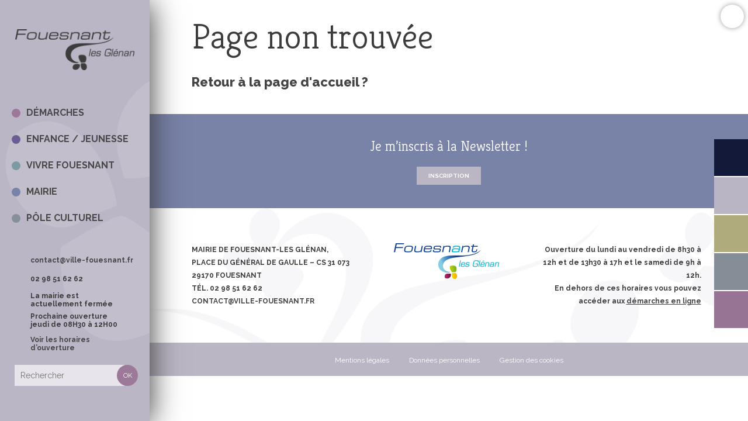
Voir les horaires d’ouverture (60, 344)
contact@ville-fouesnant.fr (81, 260)
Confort (732, 16)
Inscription (448, 175)
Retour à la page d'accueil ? (280, 81)
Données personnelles (444, 360)
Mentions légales (362, 360)
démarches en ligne (663, 301)
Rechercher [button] (127, 375)
